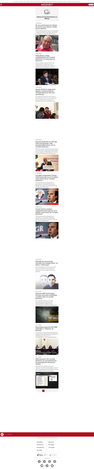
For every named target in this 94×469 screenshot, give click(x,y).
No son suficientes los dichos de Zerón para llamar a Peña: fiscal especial (46, 27)
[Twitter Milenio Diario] (44, 461)
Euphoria (65, 1)
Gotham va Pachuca (31, 1)
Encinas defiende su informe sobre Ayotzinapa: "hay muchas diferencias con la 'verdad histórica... (46, 144)
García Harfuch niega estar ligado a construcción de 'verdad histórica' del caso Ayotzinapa (46, 91)
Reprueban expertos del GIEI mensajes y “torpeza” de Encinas (46, 328)
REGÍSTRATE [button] (91, 4)
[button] (1, 5)
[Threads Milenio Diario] (54, 461)
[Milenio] (47, 4)
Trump (48, 1)
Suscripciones (40, 447)
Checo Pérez (77, 1)
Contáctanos (40, 444)
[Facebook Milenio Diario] (39, 461)
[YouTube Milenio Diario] (41, 465)
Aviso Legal (51, 447)
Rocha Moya (37, 1)
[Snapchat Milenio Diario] (52, 465)
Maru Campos (60, 1)
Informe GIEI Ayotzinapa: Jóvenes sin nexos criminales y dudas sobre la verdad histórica (46, 295)
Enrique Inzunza (53, 1)
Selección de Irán (71, 1)
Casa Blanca (43, 1)
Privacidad (51, 444)
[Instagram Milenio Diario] (49, 461)
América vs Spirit (22, 1)
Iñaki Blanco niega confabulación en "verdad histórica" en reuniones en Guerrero (45, 58)
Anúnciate (39, 450)
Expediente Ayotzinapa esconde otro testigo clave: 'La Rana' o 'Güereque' (47, 263)
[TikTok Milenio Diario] (47, 465)
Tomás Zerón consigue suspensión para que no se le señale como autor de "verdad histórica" (47, 211)
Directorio (51, 442)
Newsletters (40, 442)
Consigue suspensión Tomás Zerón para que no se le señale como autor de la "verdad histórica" (47, 177)
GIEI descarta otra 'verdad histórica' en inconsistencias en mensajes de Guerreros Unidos (46, 361)
